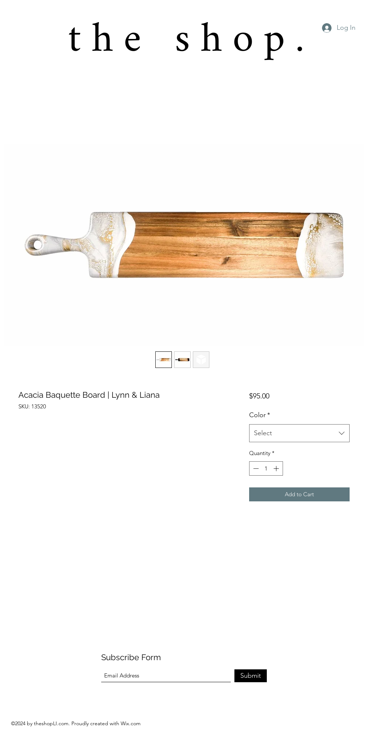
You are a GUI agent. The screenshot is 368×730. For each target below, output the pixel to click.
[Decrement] (255, 468)
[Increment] (277, 468)
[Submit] (250, 675)
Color (259, 415)
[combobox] (299, 433)
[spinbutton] (266, 468)
